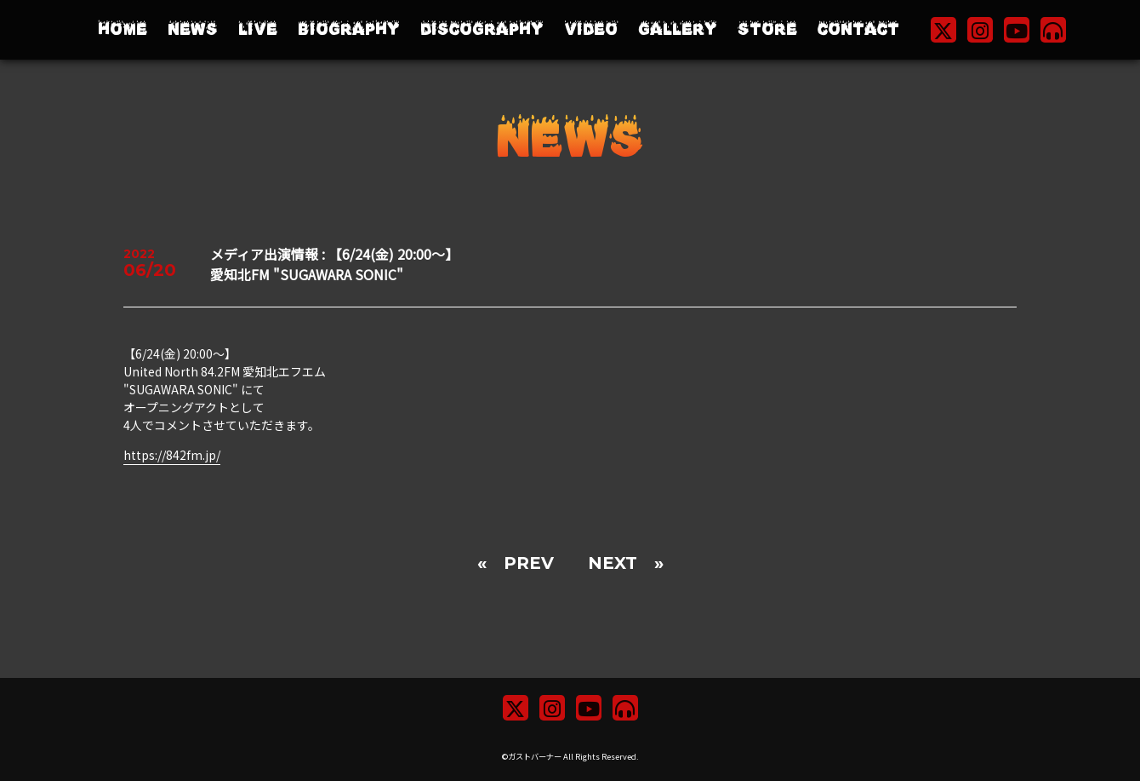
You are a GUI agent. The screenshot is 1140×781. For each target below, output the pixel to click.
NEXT (612, 563)
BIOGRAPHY (349, 29)
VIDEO (591, 29)
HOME (122, 29)
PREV (529, 563)
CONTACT (858, 29)
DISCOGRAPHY (482, 29)
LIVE (257, 29)
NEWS (193, 29)
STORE (767, 29)
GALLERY (677, 29)
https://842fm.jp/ (171, 454)
